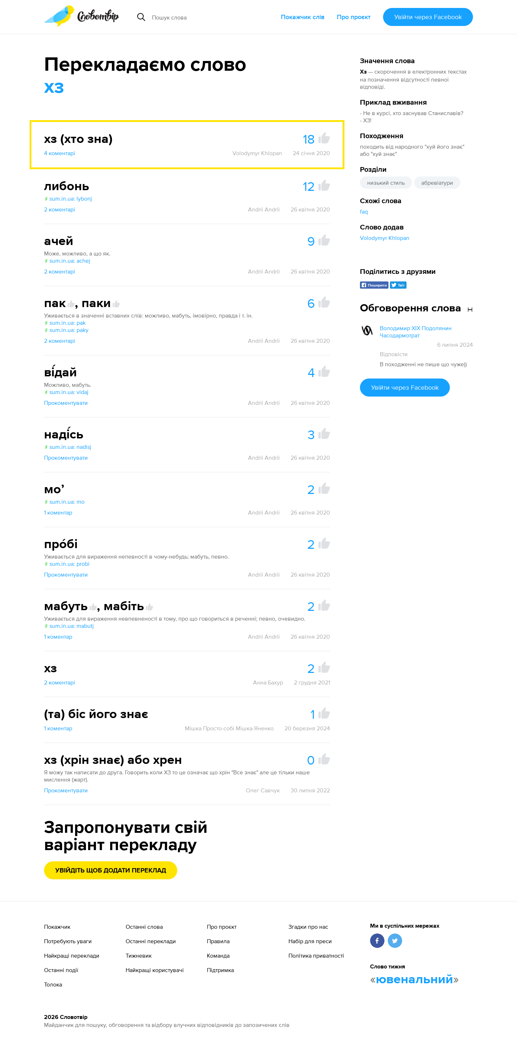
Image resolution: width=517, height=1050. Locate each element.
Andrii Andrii (264, 209)
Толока (53, 984)
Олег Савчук (263, 790)
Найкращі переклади (71, 955)
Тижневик (139, 955)
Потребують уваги (68, 941)
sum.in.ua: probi (67, 563)
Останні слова (144, 926)
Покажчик (57, 926)
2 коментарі (59, 209)
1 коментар (58, 512)
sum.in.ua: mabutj (69, 625)
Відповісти (394, 354)
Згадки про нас (308, 926)
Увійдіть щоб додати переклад (110, 870)
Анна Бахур (268, 682)
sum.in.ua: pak (65, 322)
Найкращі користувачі (155, 970)
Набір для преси (310, 941)
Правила (218, 941)
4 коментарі (59, 153)
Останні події (61, 970)
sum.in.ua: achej (67, 260)
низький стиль (386, 182)
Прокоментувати (66, 402)
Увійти (428, 17)
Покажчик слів (303, 17)
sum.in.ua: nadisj (67, 446)
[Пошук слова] (206, 17)
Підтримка (220, 970)
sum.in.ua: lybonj (68, 198)
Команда (218, 955)
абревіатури (437, 182)
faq (364, 211)
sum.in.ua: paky (66, 330)
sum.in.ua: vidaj (66, 392)
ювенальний (414, 979)
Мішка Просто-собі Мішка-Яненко (229, 728)
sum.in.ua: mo (64, 501)
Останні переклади (151, 941)
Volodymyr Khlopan (384, 238)
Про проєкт (354, 17)
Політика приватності (316, 955)
